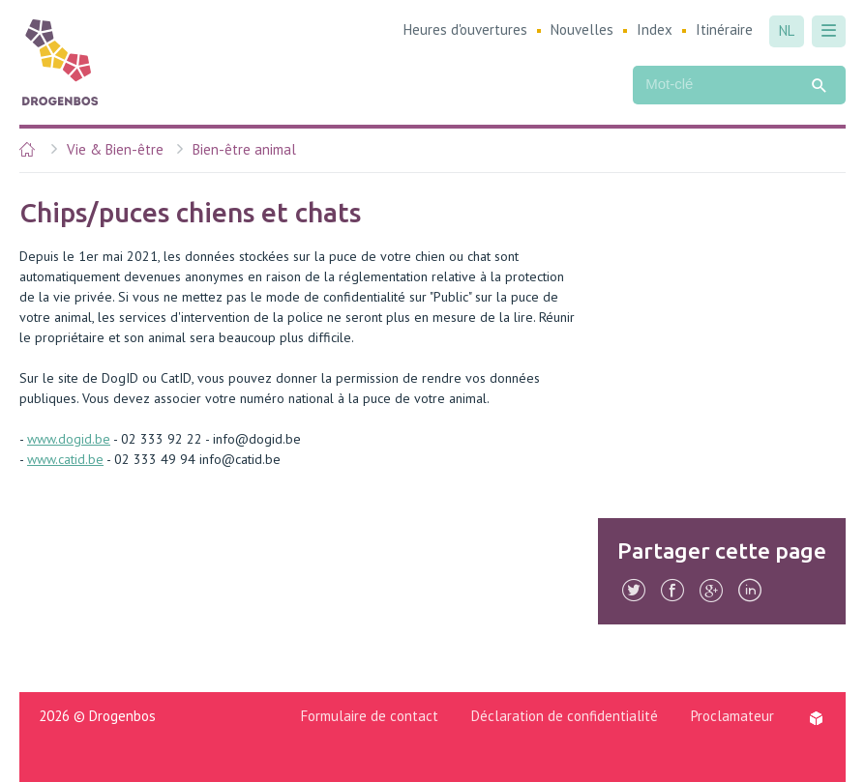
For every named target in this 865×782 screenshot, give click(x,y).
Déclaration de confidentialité (564, 716)
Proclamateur (732, 716)
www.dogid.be (68, 439)
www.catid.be (65, 459)
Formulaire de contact (369, 716)
